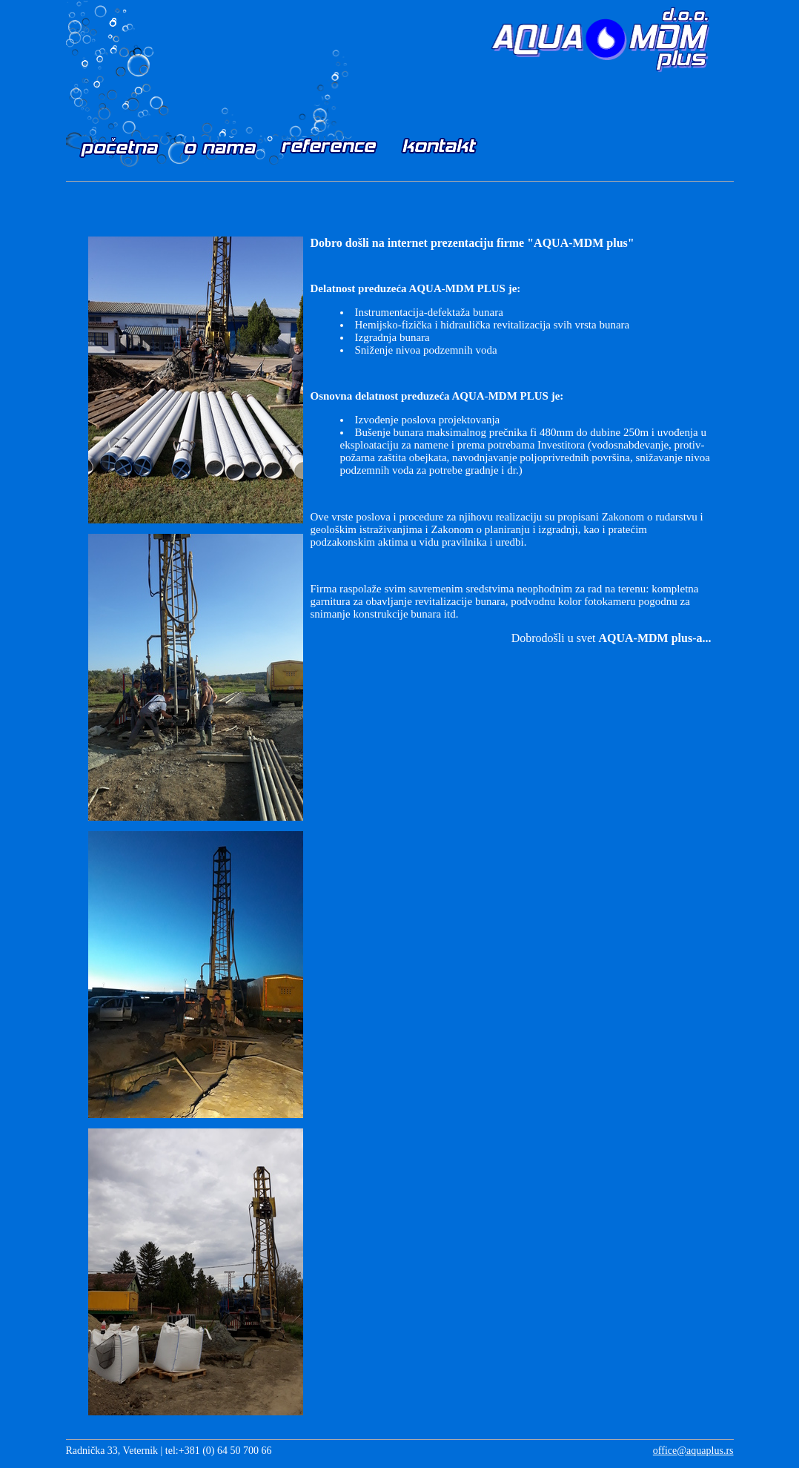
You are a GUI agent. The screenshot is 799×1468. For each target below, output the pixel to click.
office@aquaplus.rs (693, 1450)
